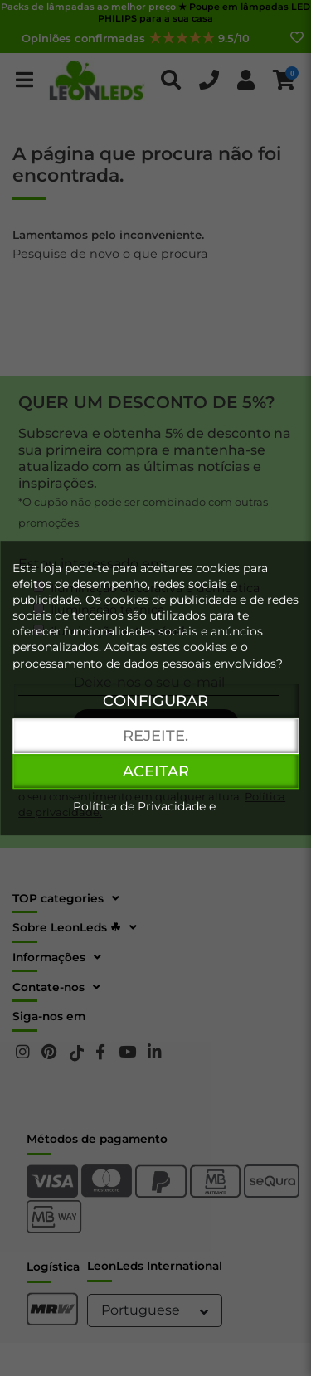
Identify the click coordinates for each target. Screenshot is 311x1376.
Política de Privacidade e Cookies (144, 814)
